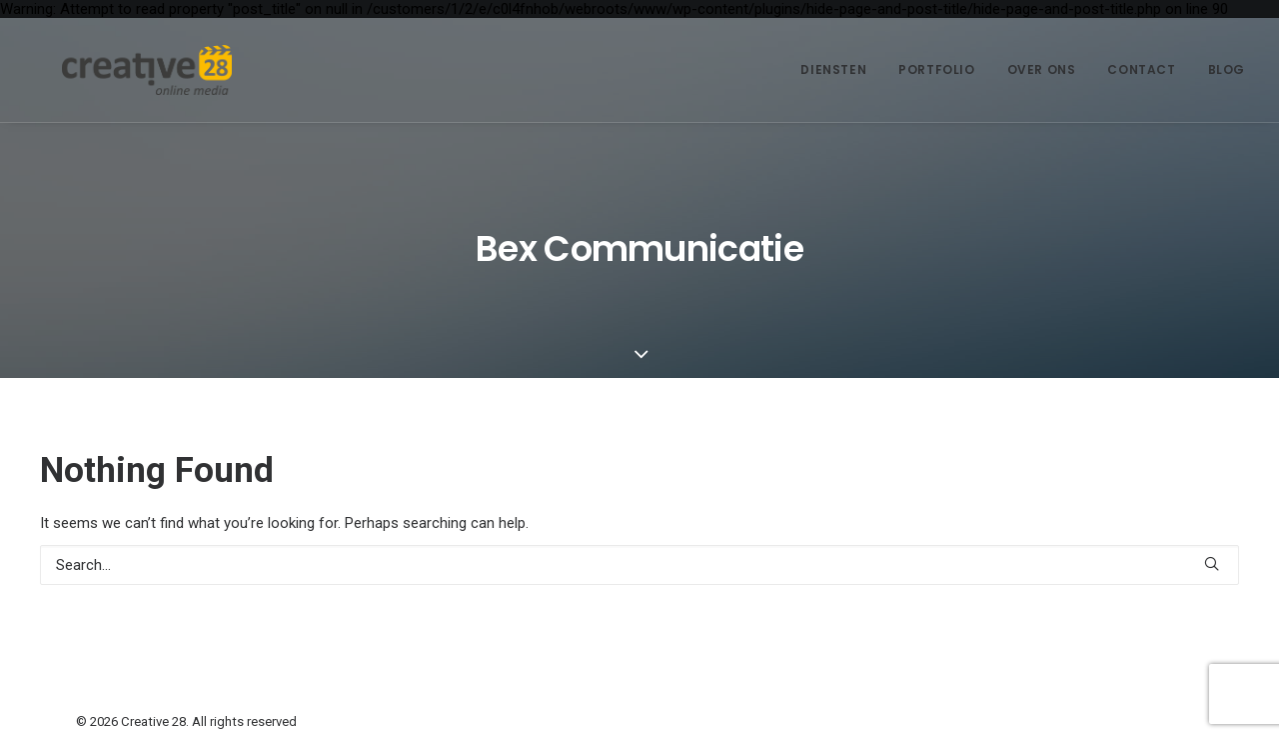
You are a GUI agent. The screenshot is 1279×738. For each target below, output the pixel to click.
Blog (1226, 69)
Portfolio (936, 69)
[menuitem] (840, 70)
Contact (1141, 69)
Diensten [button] (833, 69)
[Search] (639, 565)
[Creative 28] (119, 70)
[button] (1211, 563)
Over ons (1041, 69)
